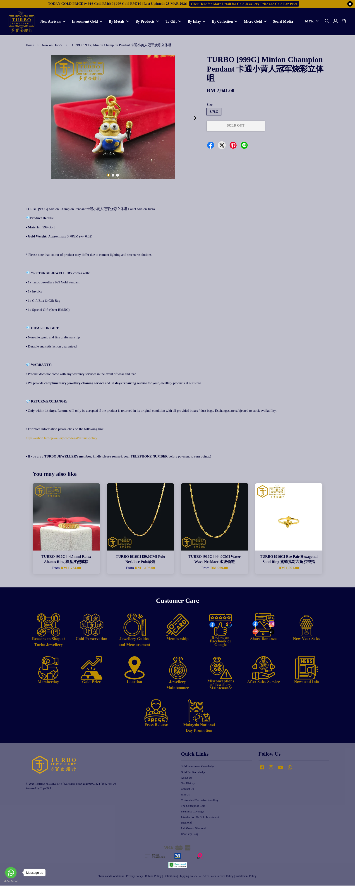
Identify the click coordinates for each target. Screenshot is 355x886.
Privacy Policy (134, 876)
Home (30, 45)
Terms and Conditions (111, 876)
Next (193, 118)
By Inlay (196, 22)
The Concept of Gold (193, 806)
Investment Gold (87, 22)
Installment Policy (246, 876)
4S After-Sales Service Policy (216, 876)
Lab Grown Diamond (193, 828)
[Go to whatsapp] (11, 872)
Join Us (185, 795)
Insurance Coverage (192, 812)
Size (210, 105)
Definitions (170, 876)
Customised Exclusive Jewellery (199, 800)
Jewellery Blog (189, 834)
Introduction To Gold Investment (200, 817)
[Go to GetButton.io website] (11, 881)
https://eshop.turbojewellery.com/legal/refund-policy (61, 438)
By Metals (119, 22)
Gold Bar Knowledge (193, 772)
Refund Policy (153, 876)
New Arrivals (52, 22)
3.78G (214, 112)
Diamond (186, 823)
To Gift (173, 22)
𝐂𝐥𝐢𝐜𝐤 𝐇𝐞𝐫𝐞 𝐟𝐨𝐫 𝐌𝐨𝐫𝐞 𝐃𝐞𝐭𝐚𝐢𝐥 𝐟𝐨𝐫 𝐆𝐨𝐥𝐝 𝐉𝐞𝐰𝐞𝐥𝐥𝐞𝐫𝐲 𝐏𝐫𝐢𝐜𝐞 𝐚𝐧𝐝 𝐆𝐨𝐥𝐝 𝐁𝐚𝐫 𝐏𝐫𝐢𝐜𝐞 (244, 4)
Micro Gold (255, 22)
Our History (188, 783)
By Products (147, 22)
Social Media (283, 22)
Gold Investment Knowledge (197, 767)
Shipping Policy (188, 876)
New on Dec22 (52, 45)
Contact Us (187, 789)
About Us (186, 778)
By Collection (224, 22)
